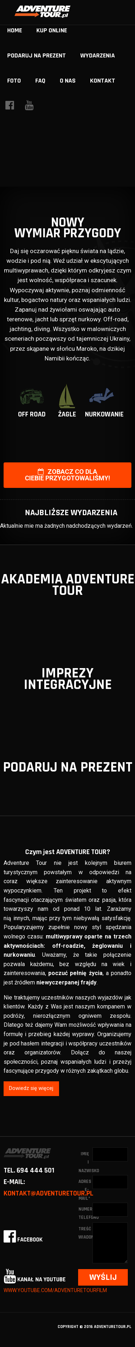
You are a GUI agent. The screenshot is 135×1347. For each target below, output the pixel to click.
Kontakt (102, 80)
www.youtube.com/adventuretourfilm (55, 1290)
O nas (68, 80)
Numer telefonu (85, 1213)
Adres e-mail (84, 1190)
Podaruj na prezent (36, 55)
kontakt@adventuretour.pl (48, 1193)
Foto (14, 80)
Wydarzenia (97, 55)
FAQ (40, 80)
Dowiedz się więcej (31, 1088)
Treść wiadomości (85, 1233)
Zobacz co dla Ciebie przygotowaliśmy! (67, 475)
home (14, 30)
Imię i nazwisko (85, 1162)
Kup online (51, 30)
